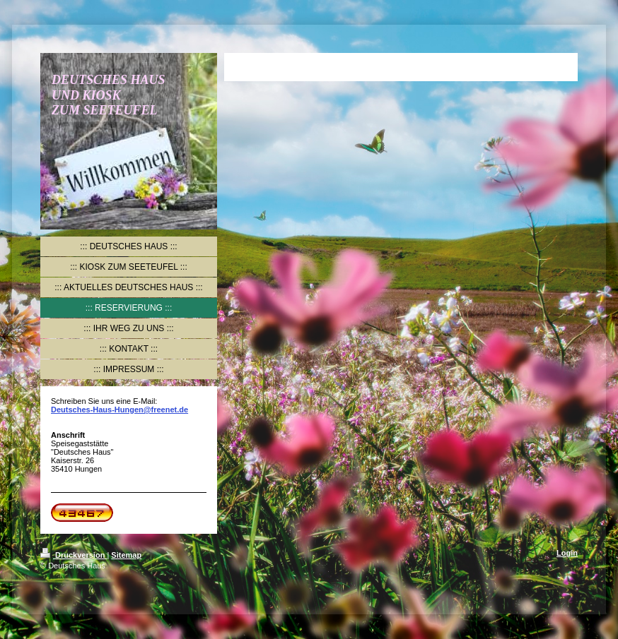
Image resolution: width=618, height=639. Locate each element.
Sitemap (126, 555)
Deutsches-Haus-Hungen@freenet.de (119, 409)
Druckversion (73, 555)
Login (567, 553)
